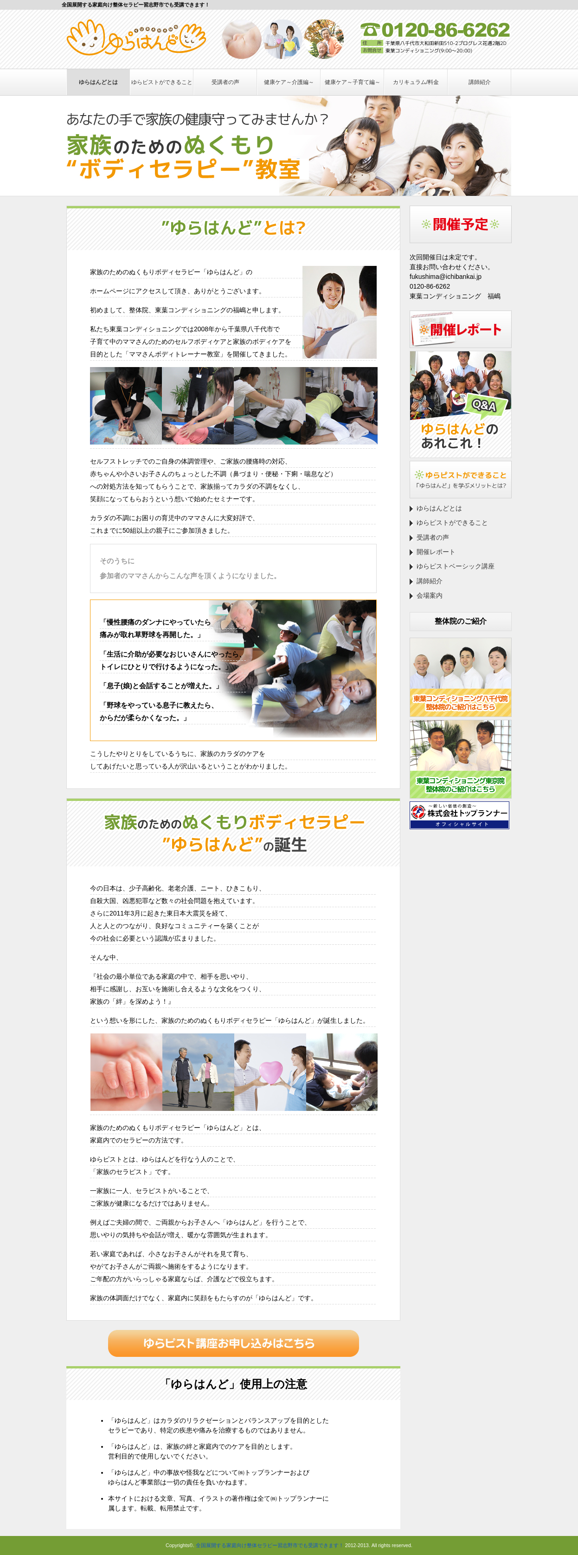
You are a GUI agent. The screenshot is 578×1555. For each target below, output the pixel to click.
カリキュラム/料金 (416, 82)
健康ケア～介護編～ (289, 82)
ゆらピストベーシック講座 (456, 566)
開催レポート (436, 551)
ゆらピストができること (162, 82)
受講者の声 (225, 82)
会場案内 (430, 595)
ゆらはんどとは (98, 82)
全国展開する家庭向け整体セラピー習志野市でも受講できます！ (270, 1545)
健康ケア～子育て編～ (352, 82)
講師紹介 (480, 82)
